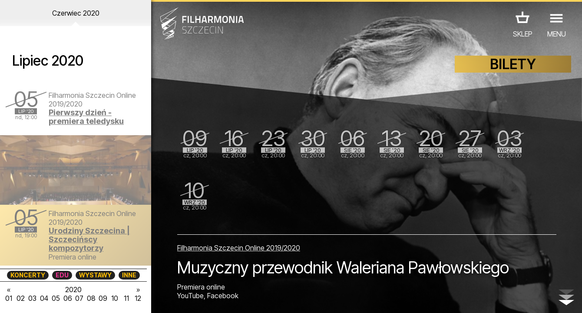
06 (67, 298)
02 (21, 298)
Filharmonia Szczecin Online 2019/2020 (238, 247)
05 (56, 298)
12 (138, 298)
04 (44, 298)
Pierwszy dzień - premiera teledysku (86, 117)
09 (103, 298)
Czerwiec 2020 (75, 13)
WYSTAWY (95, 275)
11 (126, 298)
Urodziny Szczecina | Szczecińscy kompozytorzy (89, 239)
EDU (62, 275)
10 (114, 298)
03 (32, 298)
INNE (129, 275)
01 (8, 298)
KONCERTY (27, 275)
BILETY (513, 64)
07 (79, 298)
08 (91, 298)
